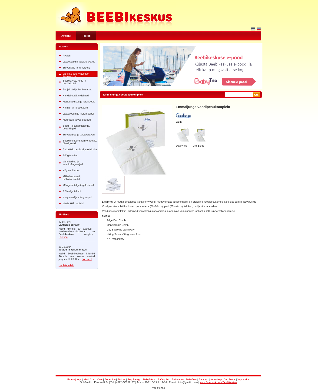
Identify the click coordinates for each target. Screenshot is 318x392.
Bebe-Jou (110, 379)
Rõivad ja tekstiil (72, 191)
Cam (100, 379)
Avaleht (65, 35)
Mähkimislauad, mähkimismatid (71, 178)
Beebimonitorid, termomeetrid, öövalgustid (80, 142)
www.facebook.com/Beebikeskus (218, 382)
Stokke (122, 379)
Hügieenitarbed (71, 170)
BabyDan (191, 379)
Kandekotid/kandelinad (76, 95)
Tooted (86, 35)
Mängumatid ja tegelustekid (78, 185)
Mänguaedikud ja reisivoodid (79, 101)
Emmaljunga (74, 379)
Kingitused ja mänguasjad (77, 197)
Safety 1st (164, 379)
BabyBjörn (149, 379)
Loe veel (63, 237)
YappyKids (244, 379)
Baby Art (204, 379)
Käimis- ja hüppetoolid (75, 107)
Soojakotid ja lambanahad (77, 89)
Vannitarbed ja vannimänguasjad (73, 163)
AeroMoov (229, 379)
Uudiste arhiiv (66, 265)
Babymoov (178, 379)
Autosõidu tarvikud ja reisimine (80, 149)
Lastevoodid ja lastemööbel (78, 113)
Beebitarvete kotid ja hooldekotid (74, 82)
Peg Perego (134, 379)
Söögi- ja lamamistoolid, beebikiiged (76, 127)
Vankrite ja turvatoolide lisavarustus (76, 75)
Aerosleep (216, 379)
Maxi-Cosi (89, 379)
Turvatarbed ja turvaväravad (79, 134)
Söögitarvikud (70, 155)
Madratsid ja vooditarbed (77, 119)
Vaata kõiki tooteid (73, 203)
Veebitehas (158, 387)
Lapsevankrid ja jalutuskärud (79, 61)
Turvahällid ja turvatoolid (76, 67)
